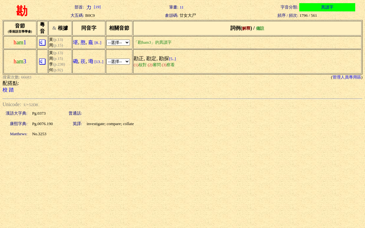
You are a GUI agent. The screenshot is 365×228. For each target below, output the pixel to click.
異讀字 (327, 7)
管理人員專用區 (346, 77)
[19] (93, 6)
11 (181, 7)
